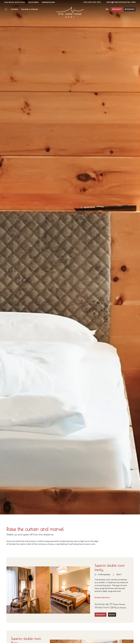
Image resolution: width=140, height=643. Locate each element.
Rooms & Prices (29, 9)
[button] (45, 610)
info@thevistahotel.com (120, 2)
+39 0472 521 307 (91, 2)
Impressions (48, 2)
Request (117, 9)
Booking (130, 9)
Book (112, 614)
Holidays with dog (14, 2)
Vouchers (33, 2)
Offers (14, 9)
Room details (102, 597)
